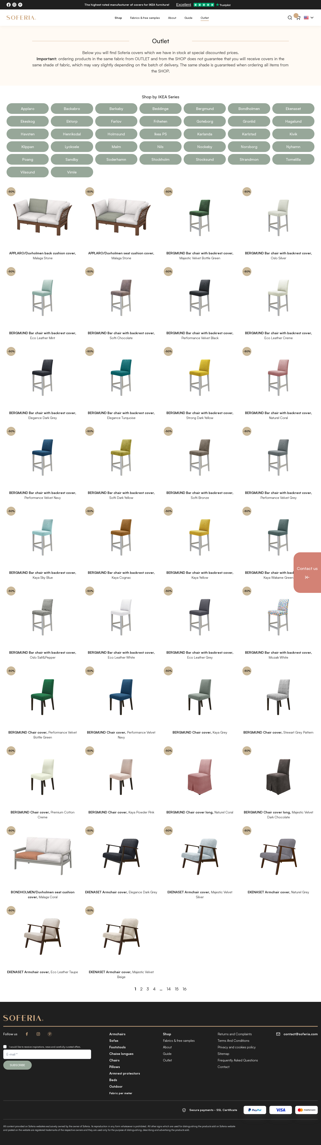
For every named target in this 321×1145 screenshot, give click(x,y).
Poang (27, 159)
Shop (118, 17)
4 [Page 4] (154, 988)
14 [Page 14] (169, 988)
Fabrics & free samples (145, 17)
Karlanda (204, 134)
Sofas (113, 1041)
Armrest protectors (124, 1073)
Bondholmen (249, 108)
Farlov (116, 121)
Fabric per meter (120, 1093)
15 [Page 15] (177, 988)
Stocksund (205, 159)
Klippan (27, 146)
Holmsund (116, 134)
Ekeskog (27, 121)
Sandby (72, 159)
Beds (113, 1080)
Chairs (114, 1060)
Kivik (293, 134)
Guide (188, 17)
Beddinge (160, 108)
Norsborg (249, 146)
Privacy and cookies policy (237, 1047)
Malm (116, 146)
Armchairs (117, 1034)
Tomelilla (293, 159)
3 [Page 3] (148, 988)
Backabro (72, 108)
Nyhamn (293, 146)
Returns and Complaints (235, 1034)
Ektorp (72, 121)
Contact (223, 1067)
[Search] (289, 17)
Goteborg (205, 121)
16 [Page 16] (184, 988)
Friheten (160, 121)
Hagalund (293, 121)
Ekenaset (293, 108)
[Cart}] (298, 17)
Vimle (72, 172)
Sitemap (223, 1054)
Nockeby (204, 146)
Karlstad (249, 134)
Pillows (114, 1067)
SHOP (180, 58)
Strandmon (249, 159)
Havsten (28, 134)
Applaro (27, 108)
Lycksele (72, 146)
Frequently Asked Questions (238, 1060)
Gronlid (249, 121)
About (172, 17)
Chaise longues (121, 1054)
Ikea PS (160, 134)
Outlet (205, 17)
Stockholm (160, 159)
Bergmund (205, 108)
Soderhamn (116, 159)
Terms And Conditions (233, 1041)
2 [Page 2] (141, 988)
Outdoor (116, 1086)
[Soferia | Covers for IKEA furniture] (21, 17)
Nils (160, 146)
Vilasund (27, 172)
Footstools (117, 1047)
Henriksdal (72, 134)
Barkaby (116, 108)
